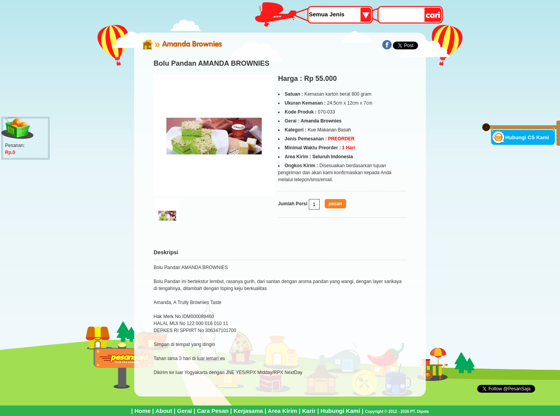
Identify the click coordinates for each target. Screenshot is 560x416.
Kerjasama (248, 410)
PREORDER (341, 139)
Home (143, 410)
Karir (309, 410)
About (163, 410)
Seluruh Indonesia (332, 156)
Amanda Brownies (192, 44)
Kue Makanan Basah (329, 130)
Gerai (184, 410)
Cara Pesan (213, 410)
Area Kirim (282, 410)
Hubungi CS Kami (527, 137)
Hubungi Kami (340, 410)
